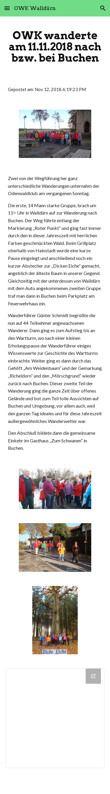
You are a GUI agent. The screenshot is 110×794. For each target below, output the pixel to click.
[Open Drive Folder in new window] (93, 676)
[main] (55, 47)
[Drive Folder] (55, 718)
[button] (7, 8)
